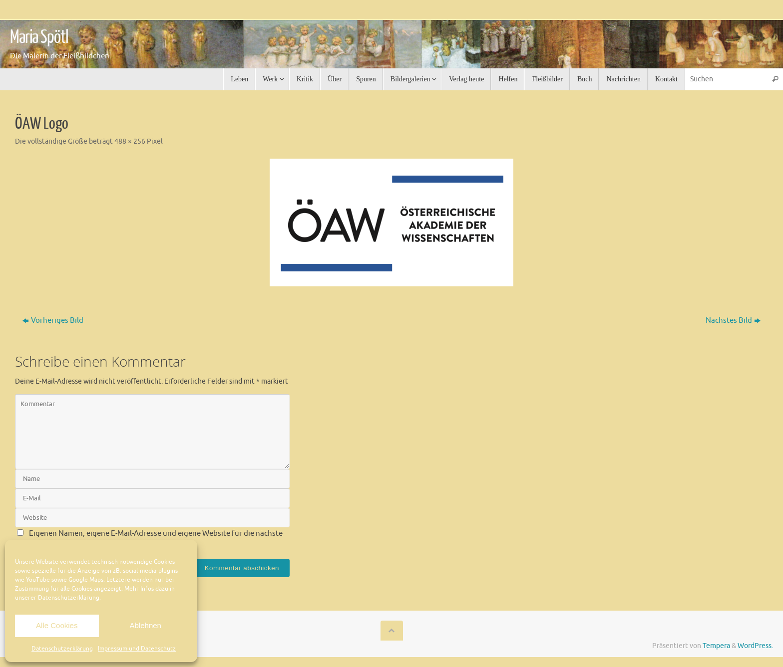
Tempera (716, 646)
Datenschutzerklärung (62, 649)
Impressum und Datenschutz (137, 649)
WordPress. (755, 646)
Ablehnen (145, 625)
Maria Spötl (39, 37)
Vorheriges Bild (52, 320)
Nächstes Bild (733, 320)
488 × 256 (129, 141)
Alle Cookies (56, 625)
